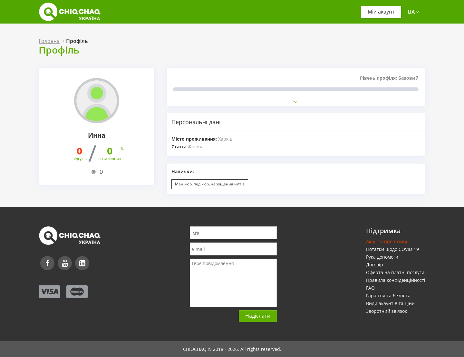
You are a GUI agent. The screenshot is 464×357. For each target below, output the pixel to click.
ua (413, 11)
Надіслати (257, 315)
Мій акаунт (381, 11)
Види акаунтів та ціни (390, 303)
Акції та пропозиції (387, 241)
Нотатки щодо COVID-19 (392, 249)
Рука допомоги (382, 257)
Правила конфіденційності (395, 280)
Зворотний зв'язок (386, 311)
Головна (49, 41)
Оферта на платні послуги (395, 272)
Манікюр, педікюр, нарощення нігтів (210, 184)
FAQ (370, 288)
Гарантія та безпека (388, 296)
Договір (374, 265)
